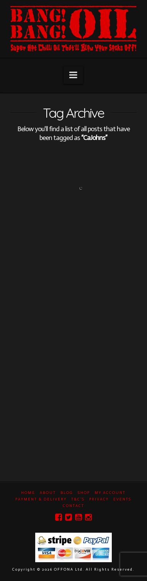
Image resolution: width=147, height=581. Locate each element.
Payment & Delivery (41, 499)
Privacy (99, 499)
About (48, 492)
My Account (110, 492)
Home (28, 492)
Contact (73, 506)
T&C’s (78, 499)
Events (122, 499)
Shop (84, 492)
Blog (66, 492)
